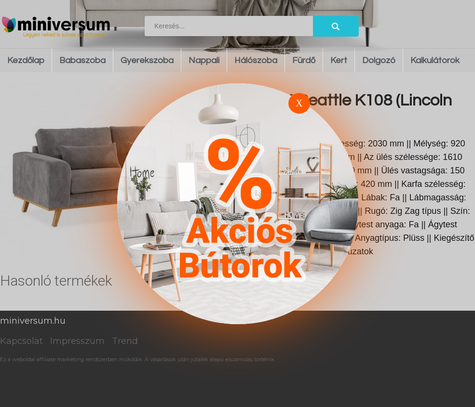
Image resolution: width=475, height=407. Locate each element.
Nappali (204, 60)
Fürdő (303, 60)
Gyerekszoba (147, 60)
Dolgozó (378, 60)
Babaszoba (82, 60)
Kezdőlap (25, 60)
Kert (338, 60)
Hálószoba (255, 60)
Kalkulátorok (435, 60)
